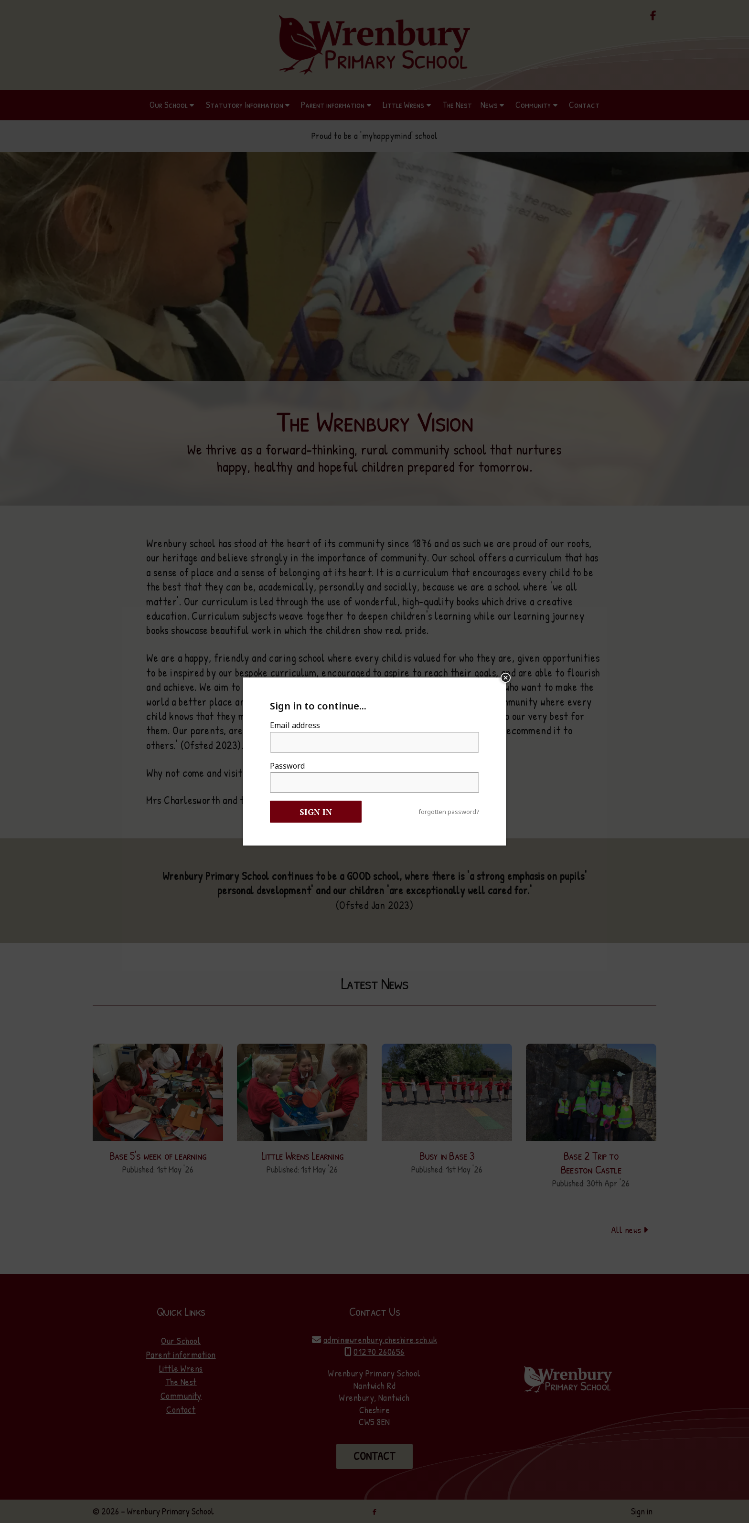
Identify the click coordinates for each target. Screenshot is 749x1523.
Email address (295, 725)
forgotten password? (448, 811)
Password (287, 766)
